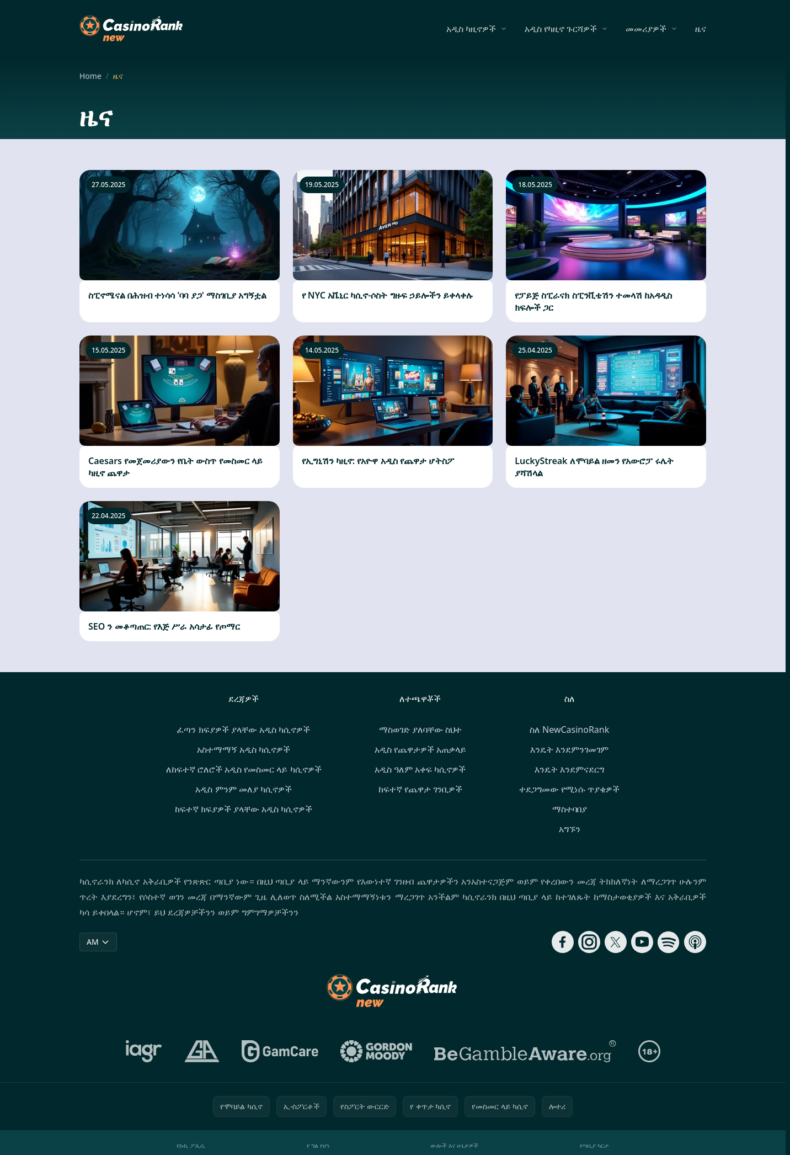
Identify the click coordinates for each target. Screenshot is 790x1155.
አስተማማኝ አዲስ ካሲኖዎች (243, 749)
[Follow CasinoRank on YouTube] (642, 942)
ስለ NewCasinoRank (569, 729)
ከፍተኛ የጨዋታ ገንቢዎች (420, 789)
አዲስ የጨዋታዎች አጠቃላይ (420, 749)
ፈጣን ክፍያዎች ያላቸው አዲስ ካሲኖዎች (243, 729)
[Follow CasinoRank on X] (616, 942)
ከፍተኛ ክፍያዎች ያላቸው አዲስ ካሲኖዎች (244, 809)
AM (98, 941)
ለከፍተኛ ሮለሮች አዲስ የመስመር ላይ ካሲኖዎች (244, 769)
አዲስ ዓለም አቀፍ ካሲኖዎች (420, 769)
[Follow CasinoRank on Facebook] (563, 942)
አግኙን (569, 829)
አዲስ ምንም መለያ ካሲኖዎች (243, 789)
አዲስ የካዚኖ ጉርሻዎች (561, 29)
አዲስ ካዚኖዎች (471, 29)
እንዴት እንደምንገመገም (569, 749)
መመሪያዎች (646, 29)
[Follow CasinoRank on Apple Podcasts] (695, 942)
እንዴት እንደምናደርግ (569, 769)
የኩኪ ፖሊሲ (191, 1145)
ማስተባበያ (569, 809)
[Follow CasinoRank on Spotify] (669, 942)
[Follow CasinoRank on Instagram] (589, 942)
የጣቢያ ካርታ (594, 1145)
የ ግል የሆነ (318, 1145)
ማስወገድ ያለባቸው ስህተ (420, 729)
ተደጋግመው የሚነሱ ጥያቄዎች (569, 789)
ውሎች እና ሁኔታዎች (454, 1145)
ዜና (700, 29)
